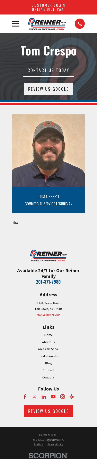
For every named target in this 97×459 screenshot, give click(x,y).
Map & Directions (48, 315)
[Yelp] (72, 396)
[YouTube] (53, 396)
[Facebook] (25, 396)
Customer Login (48, 7)
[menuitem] (38, 444)
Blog (48, 363)
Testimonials (48, 356)
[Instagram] (62, 396)
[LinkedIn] (44, 396)
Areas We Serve (48, 349)
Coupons (48, 377)
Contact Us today (49, 70)
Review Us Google (48, 89)
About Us (48, 342)
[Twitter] (34, 396)
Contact (48, 370)
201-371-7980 (48, 282)
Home (48, 335)
